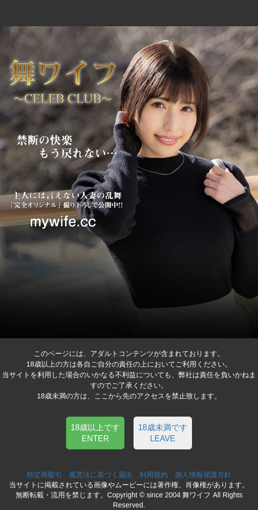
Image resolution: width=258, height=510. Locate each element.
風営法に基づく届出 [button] (101, 475)
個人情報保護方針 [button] (203, 475)
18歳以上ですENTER (95, 432)
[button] (95, 433)
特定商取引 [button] (44, 475)
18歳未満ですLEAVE (162, 432)
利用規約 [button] (154, 475)
